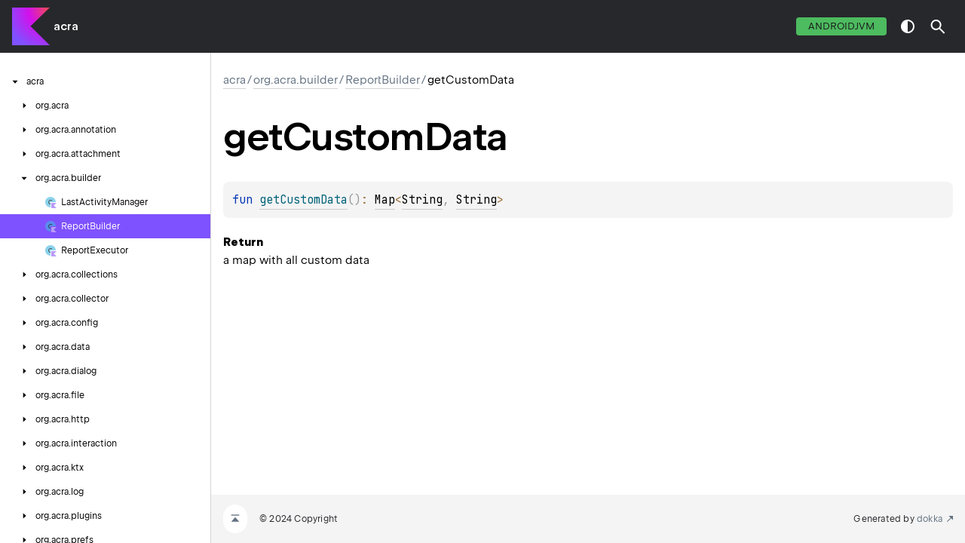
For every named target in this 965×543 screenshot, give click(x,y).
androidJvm (841, 26)
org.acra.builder (295, 80)
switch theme (908, 26)
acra (66, 26)
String (422, 199)
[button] (938, 26)
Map (385, 199)
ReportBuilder (382, 80)
